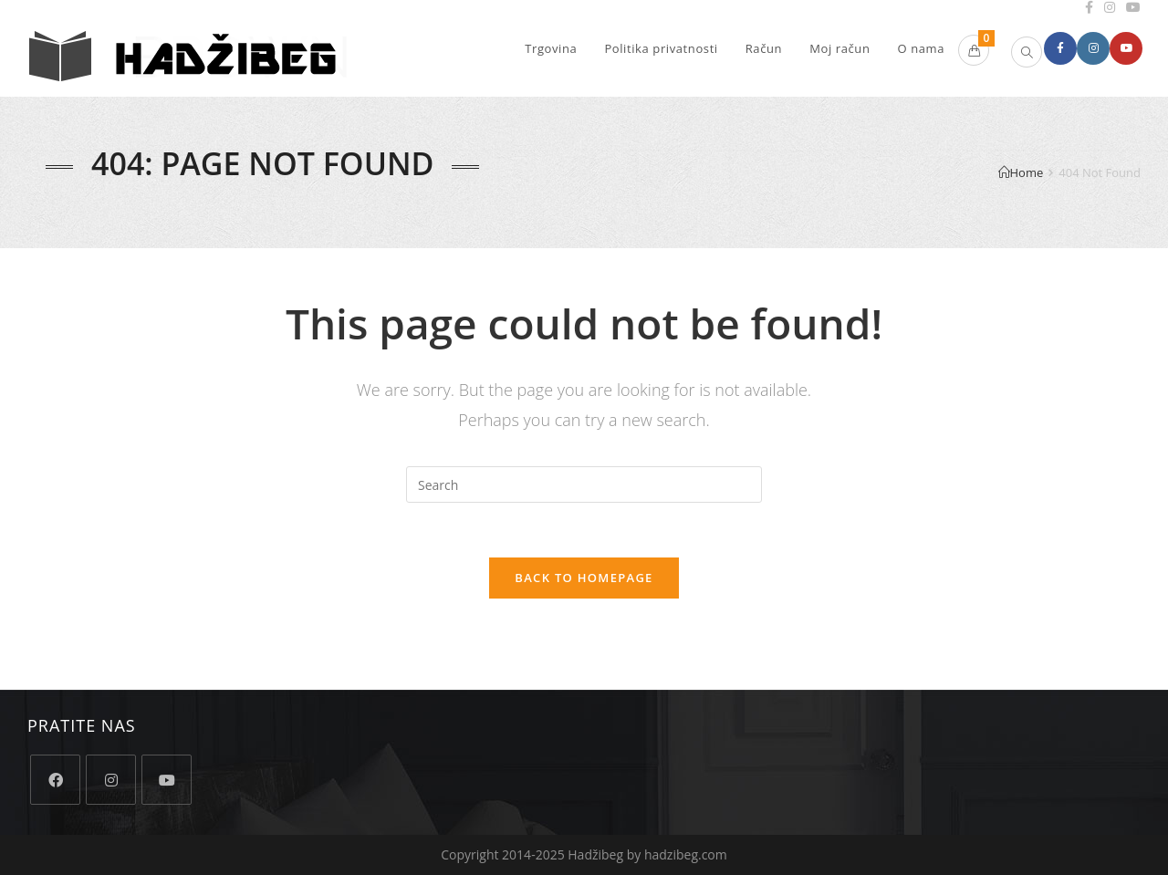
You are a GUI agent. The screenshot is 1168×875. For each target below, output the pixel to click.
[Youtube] (166, 780)
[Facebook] (55, 780)
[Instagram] (111, 780)
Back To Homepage (583, 577)
